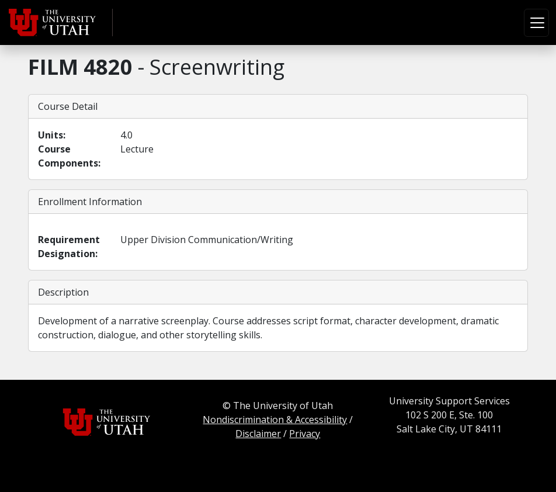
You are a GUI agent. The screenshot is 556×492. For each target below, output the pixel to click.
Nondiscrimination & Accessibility (275, 419)
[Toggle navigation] (536, 23)
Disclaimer (258, 433)
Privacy (304, 433)
